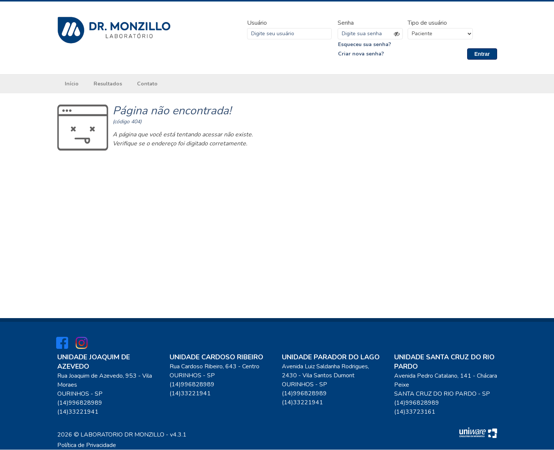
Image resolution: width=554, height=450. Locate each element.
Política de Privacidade (86, 445)
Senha (346, 23)
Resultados (108, 84)
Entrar (482, 54)
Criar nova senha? (361, 54)
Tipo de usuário (427, 23)
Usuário (257, 23)
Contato (147, 84)
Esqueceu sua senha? (364, 44)
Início (72, 84)
